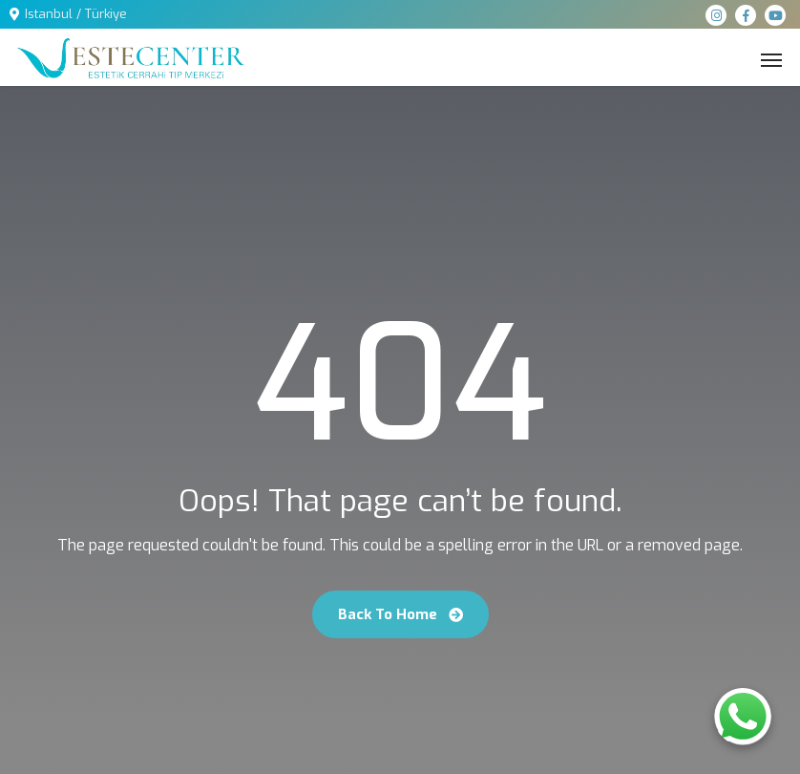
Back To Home (400, 614)
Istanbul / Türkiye (76, 14)
